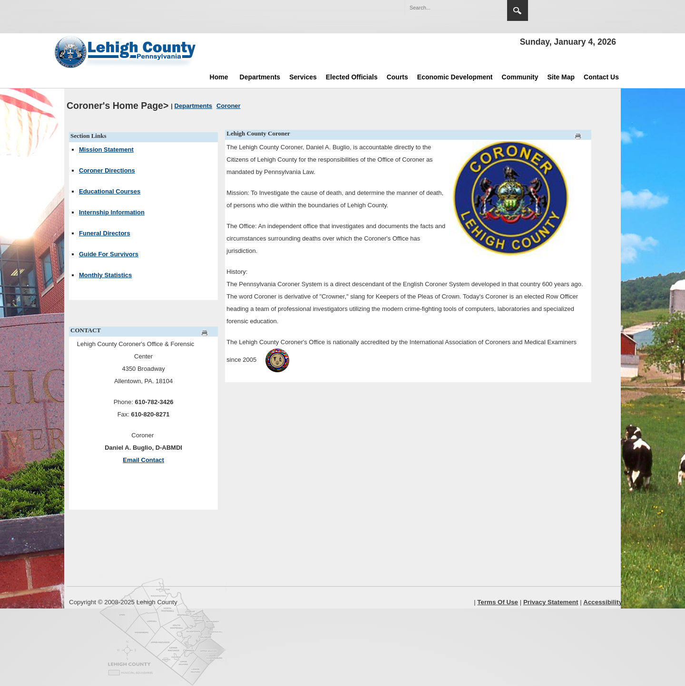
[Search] (446, 7)
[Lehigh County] (126, 52)
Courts (397, 77)
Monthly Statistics (105, 275)
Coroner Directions (107, 170)
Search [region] (517, 10)
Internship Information (112, 212)
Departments (260, 77)
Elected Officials (352, 77)
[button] (479, 7)
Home (219, 77)
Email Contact (143, 460)
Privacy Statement (550, 602)
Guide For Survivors (108, 254)
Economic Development (455, 77)
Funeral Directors (104, 233)
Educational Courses (109, 191)
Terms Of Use (497, 602)
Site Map (561, 77)
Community (520, 77)
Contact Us (601, 77)
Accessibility (602, 602)
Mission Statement (106, 149)
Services (303, 77)
